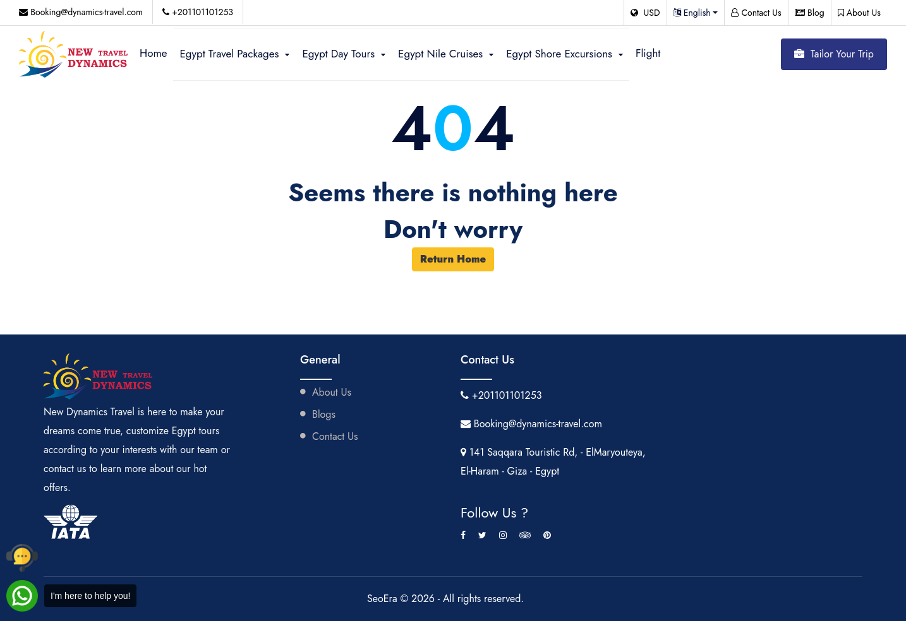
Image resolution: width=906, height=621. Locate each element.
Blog (809, 12)
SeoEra (384, 598)
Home (153, 53)
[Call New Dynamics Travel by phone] (22, 558)
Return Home (453, 259)
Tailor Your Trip (834, 54)
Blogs (317, 414)
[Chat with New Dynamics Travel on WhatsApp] (71, 596)
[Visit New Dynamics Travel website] (74, 54)
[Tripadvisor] (525, 535)
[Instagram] (503, 535)
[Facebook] (463, 535)
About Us (859, 12)
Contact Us (756, 12)
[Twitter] (482, 535)
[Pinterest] (547, 535)
